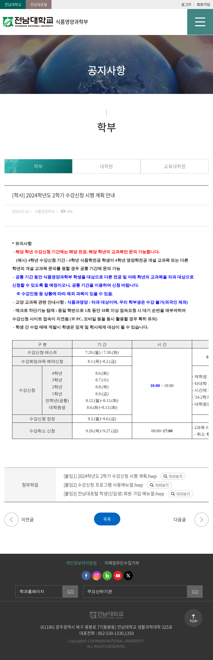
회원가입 (203, 4)
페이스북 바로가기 (86, 575)
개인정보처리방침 (81, 563)
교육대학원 (175, 166)
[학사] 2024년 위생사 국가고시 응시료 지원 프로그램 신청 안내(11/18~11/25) (11, 520)
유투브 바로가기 (117, 575)
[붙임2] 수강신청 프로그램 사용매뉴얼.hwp (104, 484)
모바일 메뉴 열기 (200, 22)
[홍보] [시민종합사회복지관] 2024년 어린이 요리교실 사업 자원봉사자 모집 (201, 520)
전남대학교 (13, 4)
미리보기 (175, 476)
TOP (193, 621)
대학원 (106, 166)
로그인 (186, 4)
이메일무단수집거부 (122, 563)
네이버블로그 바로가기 (107, 575)
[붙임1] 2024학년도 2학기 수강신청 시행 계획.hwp (111, 476)
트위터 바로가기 (128, 575)
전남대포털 (38, 4)
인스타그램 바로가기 (96, 575)
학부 (38, 166)
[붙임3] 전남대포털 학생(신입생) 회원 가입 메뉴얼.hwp (114, 493)
